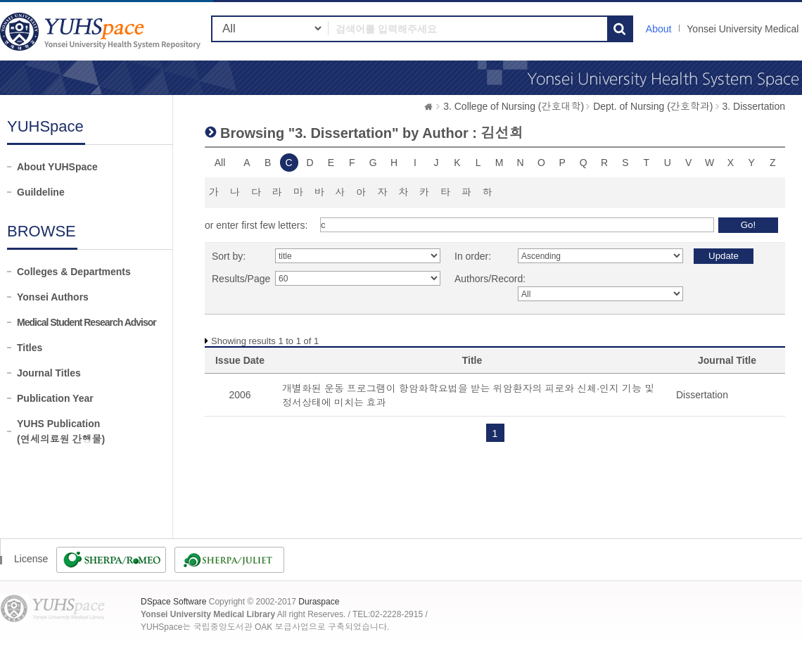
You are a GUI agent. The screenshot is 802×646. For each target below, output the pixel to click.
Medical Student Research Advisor (86, 322)
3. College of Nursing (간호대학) (513, 106)
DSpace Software (173, 602)
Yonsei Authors (53, 297)
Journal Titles (49, 373)
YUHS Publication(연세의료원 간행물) (61, 431)
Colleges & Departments (74, 271)
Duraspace (318, 602)
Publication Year (55, 398)
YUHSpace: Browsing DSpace (102, 31)
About (659, 28)
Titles (29, 347)
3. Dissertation (754, 106)
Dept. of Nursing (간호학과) (653, 106)
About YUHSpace (57, 166)
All (220, 162)
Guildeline (41, 192)
